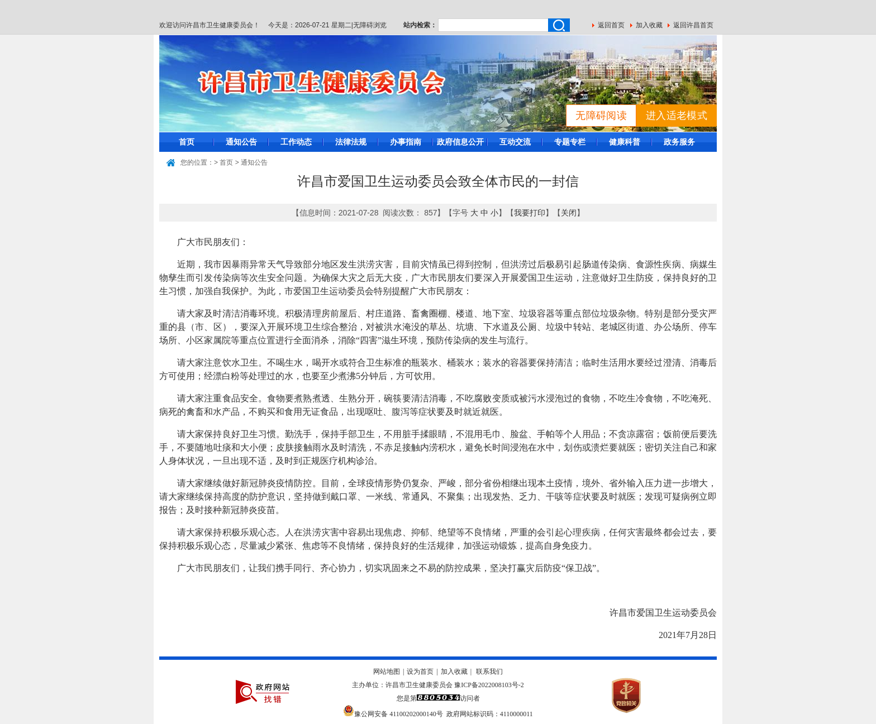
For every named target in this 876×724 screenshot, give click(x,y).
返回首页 (611, 25)
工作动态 (296, 141)
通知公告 (241, 141)
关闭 (569, 212)
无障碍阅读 (601, 115)
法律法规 (350, 141)
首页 (186, 141)
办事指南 (405, 141)
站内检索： (420, 25)
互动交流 (515, 141)
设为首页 (420, 671)
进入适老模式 (676, 115)
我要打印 (529, 212)
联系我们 (489, 671)
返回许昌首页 (693, 25)
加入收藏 (649, 25)
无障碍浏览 (370, 25)
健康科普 (624, 141)
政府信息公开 (460, 141)
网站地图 (386, 671)
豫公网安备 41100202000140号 (393, 714)
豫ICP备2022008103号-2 (489, 685)
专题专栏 (569, 141)
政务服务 (679, 141)
